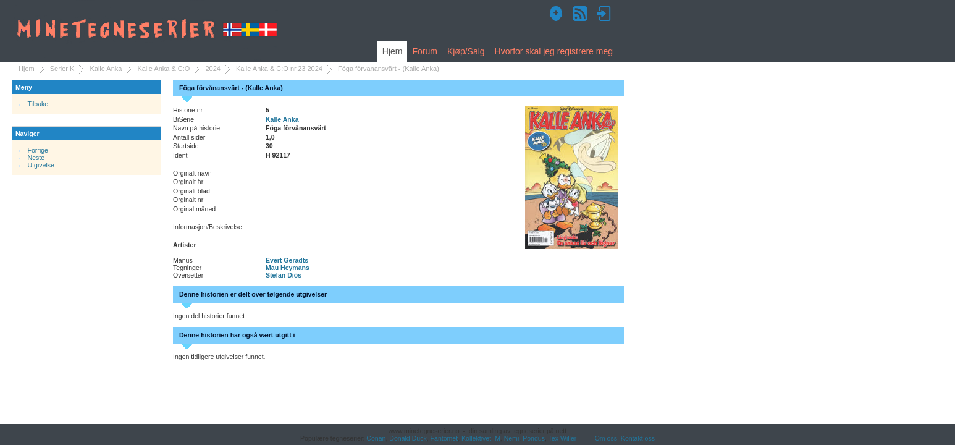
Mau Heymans (287, 267)
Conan (375, 438)
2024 (212, 68)
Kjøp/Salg (466, 51)
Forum (424, 51)
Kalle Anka (106, 68)
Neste (36, 157)
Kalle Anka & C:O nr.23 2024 (279, 68)
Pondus (534, 438)
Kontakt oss (638, 438)
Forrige (38, 150)
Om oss (606, 438)
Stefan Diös (283, 275)
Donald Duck (407, 438)
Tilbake (38, 104)
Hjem (392, 51)
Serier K (62, 68)
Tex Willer (563, 438)
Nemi (512, 438)
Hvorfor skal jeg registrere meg (554, 51)
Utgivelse (41, 165)
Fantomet (444, 438)
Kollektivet (476, 438)
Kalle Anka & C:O (163, 68)
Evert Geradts (287, 260)
